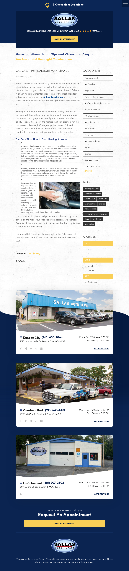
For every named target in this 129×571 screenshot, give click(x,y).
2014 (87, 276)
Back (21, 261)
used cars (97, 219)
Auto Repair (90, 122)
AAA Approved (91, 78)
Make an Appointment (65, 39)
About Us (37, 54)
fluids (86, 219)
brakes (102, 204)
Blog (86, 54)
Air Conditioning (92, 84)
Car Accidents (91, 160)
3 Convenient (68, 4)
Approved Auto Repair (94, 97)
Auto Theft (89, 135)
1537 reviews (97, 31)
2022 (87, 260)
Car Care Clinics (92, 166)
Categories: (91, 70)
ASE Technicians (92, 116)
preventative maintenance (95, 214)
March (90, 266)
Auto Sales (89, 128)
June (90, 254)
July (89, 250)
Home (20, 54)
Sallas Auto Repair (53, 97)
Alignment (89, 90)
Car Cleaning (34, 253)
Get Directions (101, 349)
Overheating (89, 204)
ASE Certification (92, 109)
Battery (88, 147)
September (92, 282)
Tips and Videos (63, 54)
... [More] (87, 171)
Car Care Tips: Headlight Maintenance (44, 59)
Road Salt (103, 199)
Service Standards (92, 194)
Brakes (88, 154)
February (91, 270)
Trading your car (91, 189)
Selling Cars (89, 199)
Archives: (90, 236)
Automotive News (92, 141)
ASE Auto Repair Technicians (97, 103)
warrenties (89, 224)
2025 (87, 244)
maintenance (90, 209)
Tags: (86, 182)
